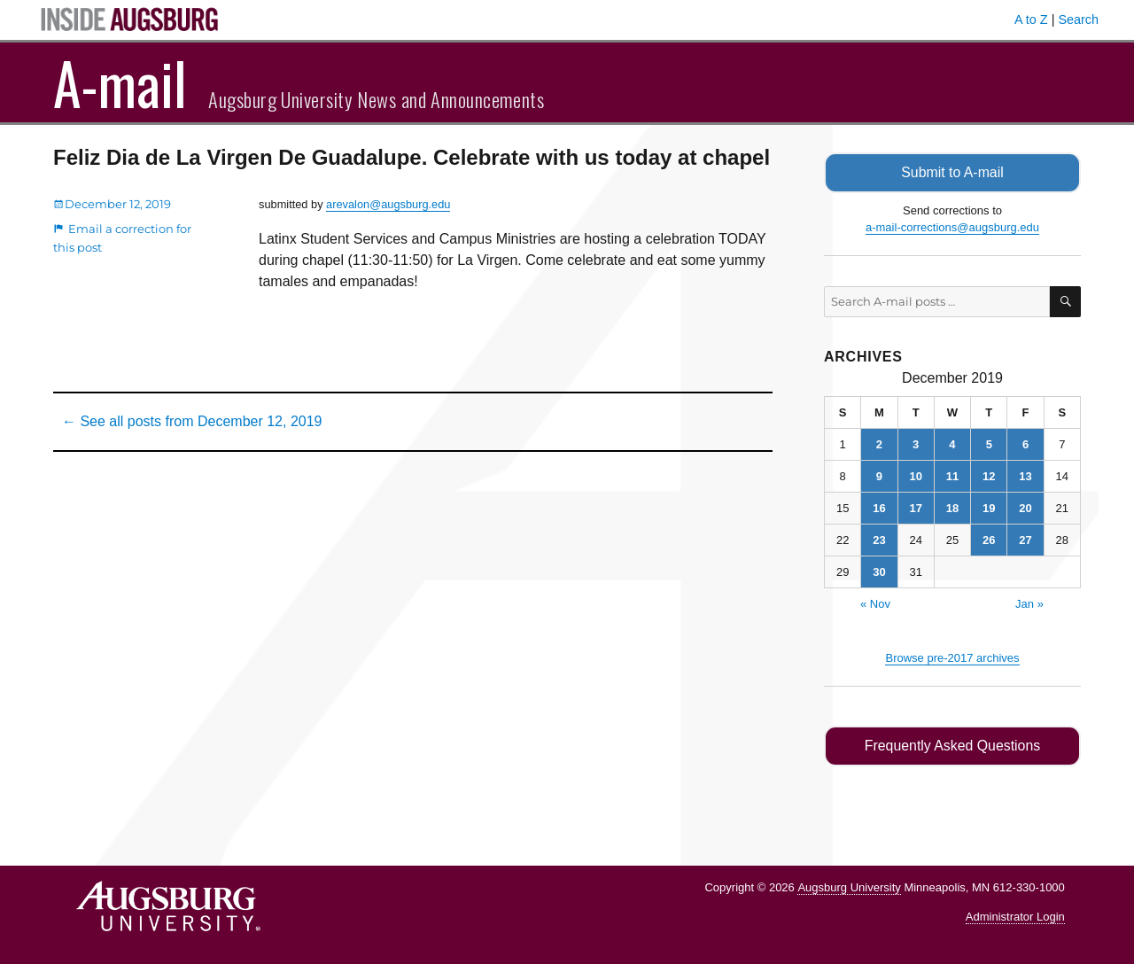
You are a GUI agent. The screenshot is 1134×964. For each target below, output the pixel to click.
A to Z (1031, 19)
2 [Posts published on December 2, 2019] (879, 444)
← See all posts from (192, 421)
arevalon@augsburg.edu (388, 204)
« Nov (875, 603)
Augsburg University (848, 886)
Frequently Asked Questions (952, 745)
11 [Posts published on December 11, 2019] (952, 476)
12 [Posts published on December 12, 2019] (989, 476)
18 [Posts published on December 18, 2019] (952, 508)
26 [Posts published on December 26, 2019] (989, 540)
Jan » (1029, 603)
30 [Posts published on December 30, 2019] (879, 572)
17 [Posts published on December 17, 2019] (915, 508)
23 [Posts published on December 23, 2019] (879, 540)
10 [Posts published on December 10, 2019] (915, 476)
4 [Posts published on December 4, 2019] (952, 444)
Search (1078, 19)
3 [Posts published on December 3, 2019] (916, 444)
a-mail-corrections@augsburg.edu (952, 227)
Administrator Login (1015, 915)
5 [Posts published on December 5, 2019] (989, 444)
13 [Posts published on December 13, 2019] (1025, 476)
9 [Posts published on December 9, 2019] (879, 476)
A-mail (120, 82)
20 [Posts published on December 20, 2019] (1025, 508)
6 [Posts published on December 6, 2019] (1025, 444)
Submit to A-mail (952, 172)
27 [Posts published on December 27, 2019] (1025, 540)
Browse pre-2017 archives (952, 658)
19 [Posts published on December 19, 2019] (989, 508)
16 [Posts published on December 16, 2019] (879, 508)
